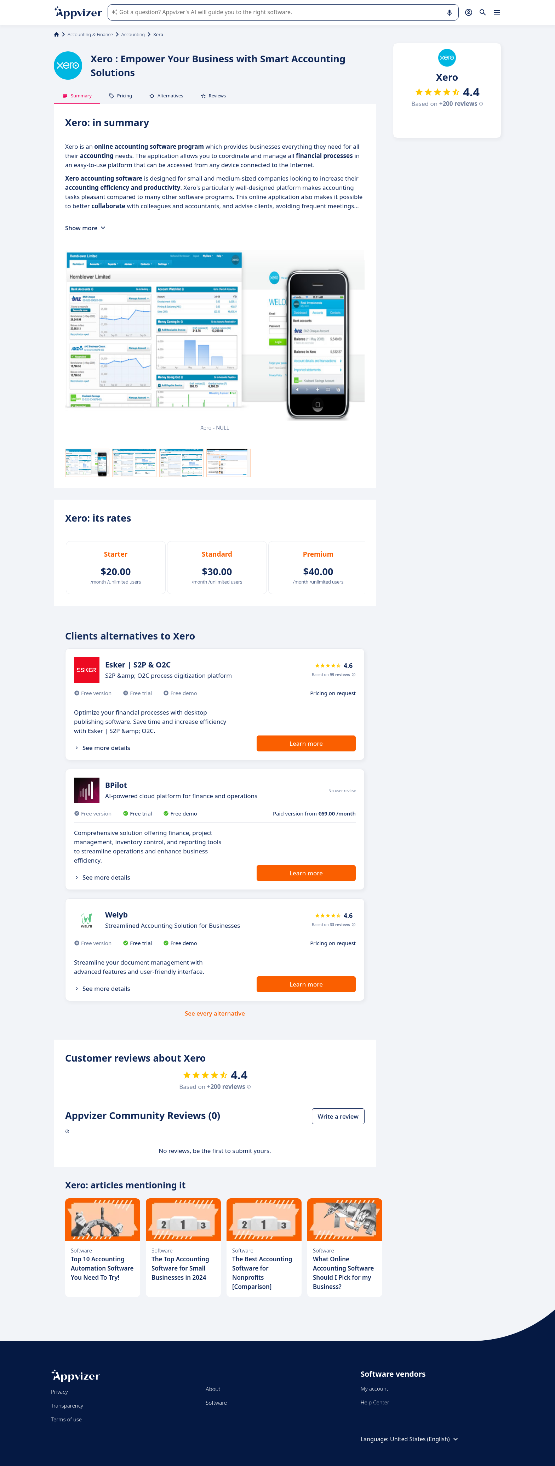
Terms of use (66, 1419)
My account (374, 1388)
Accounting (133, 34)
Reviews (213, 95)
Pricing (120, 95)
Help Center (375, 1402)
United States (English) (425, 1439)
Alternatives (166, 95)
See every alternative (215, 1013)
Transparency (67, 1405)
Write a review (338, 1116)
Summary (77, 95)
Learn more (306, 743)
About (213, 1388)
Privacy (59, 1391)
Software (216, 1402)
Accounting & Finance (90, 34)
